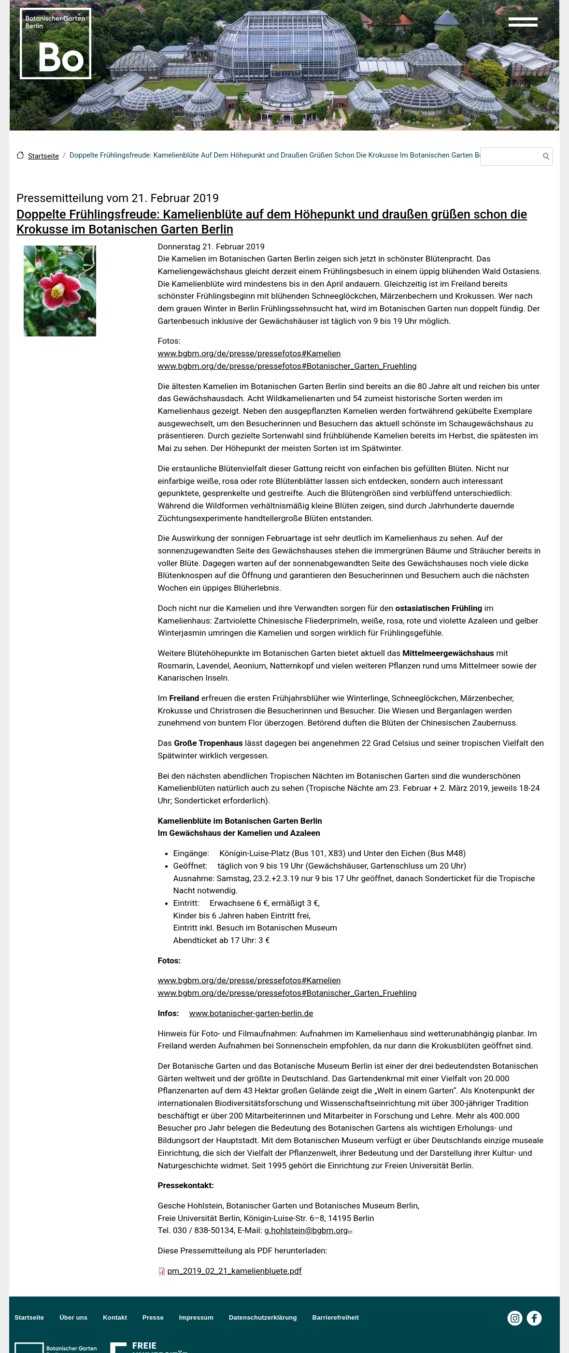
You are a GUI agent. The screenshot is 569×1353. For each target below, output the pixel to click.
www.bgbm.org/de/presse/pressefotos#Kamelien (249, 353)
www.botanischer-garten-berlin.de (251, 1013)
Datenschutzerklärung (263, 1317)
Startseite (43, 156)
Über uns (73, 1317)
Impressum (196, 1317)
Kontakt (115, 1317)
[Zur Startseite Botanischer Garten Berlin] (55, 42)
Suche (544, 157)
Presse (153, 1317)
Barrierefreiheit (336, 1317)
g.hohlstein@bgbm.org (309, 1230)
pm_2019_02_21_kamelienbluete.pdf (235, 1271)
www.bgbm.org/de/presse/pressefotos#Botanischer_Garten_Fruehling (287, 366)
